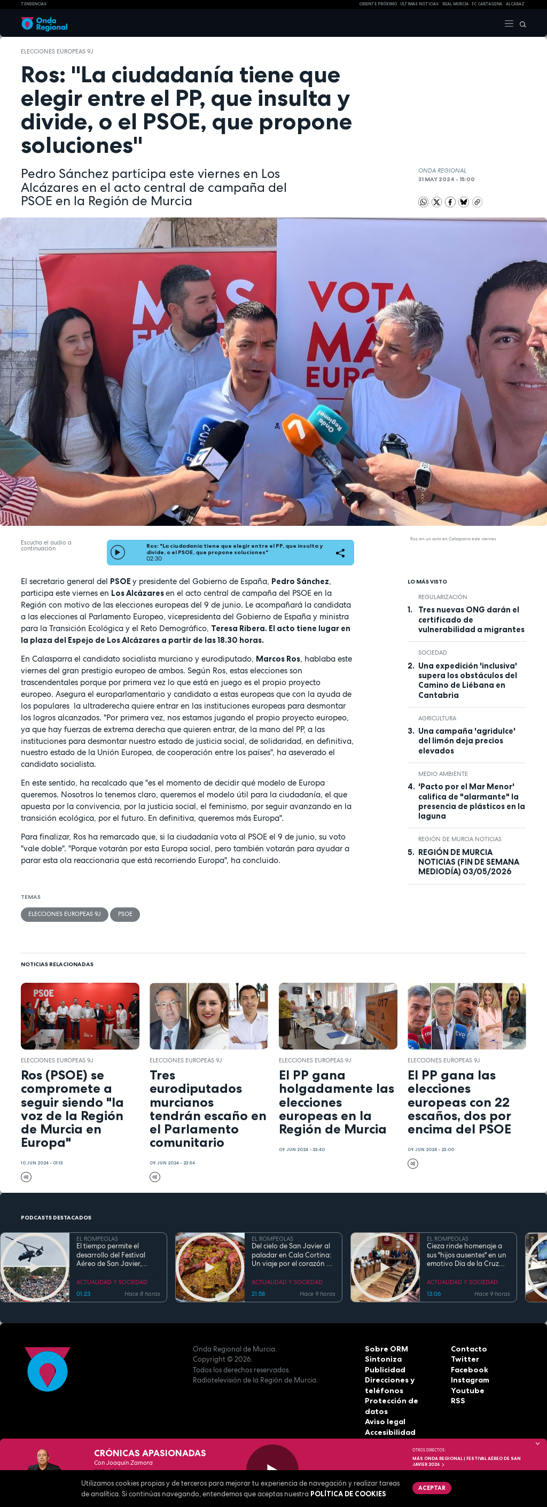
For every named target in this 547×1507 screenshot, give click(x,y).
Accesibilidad (389, 1421)
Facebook (468, 1369)
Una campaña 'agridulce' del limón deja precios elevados (466, 741)
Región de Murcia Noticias (460, 839)
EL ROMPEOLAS (97, 1238)
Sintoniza (382, 1359)
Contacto (468, 1348)
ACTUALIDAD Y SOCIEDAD (111, 1281)
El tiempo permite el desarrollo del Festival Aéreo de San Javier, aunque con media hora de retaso (114, 1255)
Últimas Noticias (419, 4)
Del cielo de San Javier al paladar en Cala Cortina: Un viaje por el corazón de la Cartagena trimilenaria (293, 1255)
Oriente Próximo (378, 4)
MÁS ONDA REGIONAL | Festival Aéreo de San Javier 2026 (466, 1461)
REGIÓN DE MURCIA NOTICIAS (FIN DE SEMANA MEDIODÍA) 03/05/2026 (468, 862)
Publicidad (384, 1369)
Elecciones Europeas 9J (57, 51)
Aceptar (431, 1487)
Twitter (464, 1359)
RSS (457, 1400)
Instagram (469, 1380)
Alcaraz (515, 4)
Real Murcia (455, 4)
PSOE (125, 914)
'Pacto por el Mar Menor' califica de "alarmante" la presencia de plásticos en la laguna (471, 801)
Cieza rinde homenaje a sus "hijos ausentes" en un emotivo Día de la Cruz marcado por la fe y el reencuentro (466, 1255)
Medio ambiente (443, 774)
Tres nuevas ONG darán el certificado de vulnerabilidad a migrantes (471, 619)
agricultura (437, 718)
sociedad (432, 652)
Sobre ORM (385, 1348)
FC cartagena (487, 4)
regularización (442, 597)
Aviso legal (384, 1411)
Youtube (466, 1390)
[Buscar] (520, 23)
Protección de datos (401, 1400)
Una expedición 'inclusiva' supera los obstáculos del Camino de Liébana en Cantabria (467, 680)
